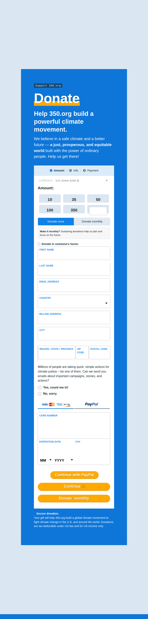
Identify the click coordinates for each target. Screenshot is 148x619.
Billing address (50, 314)
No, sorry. (50, 393)
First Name (46, 249)
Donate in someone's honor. (60, 244)
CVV (77, 441)
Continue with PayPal (74, 475)
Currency (46, 180)
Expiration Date (50, 441)
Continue (72, 486)
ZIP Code (80, 351)
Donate (74, 498)
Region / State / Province (56, 349)
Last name (46, 265)
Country (45, 298)
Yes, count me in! (55, 387)
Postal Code (99, 349)
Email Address (49, 281)
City (42, 330)
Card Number (48, 415)
